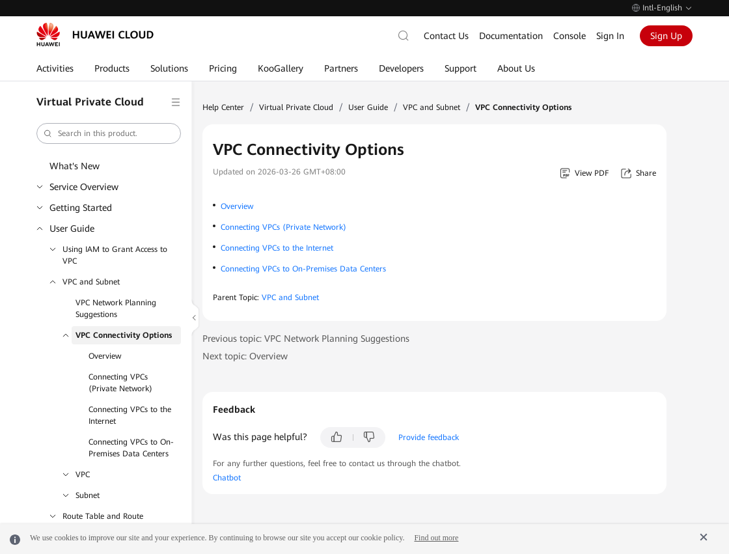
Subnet (88, 495)
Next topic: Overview (245, 356)
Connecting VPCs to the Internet (130, 415)
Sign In (610, 36)
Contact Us (446, 36)
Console (569, 36)
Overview (105, 356)
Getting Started (80, 207)
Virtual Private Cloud (296, 107)
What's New (74, 166)
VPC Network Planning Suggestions (116, 308)
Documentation (511, 36)
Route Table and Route (102, 516)
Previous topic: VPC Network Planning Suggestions (305, 338)
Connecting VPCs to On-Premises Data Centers (131, 447)
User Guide (71, 228)
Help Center (223, 107)
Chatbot (227, 477)
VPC (83, 474)
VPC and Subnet (91, 281)
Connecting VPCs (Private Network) (120, 382)
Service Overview (83, 187)
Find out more (436, 537)
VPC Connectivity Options (124, 335)
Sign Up (666, 36)
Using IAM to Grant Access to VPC (114, 255)
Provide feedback (428, 437)
